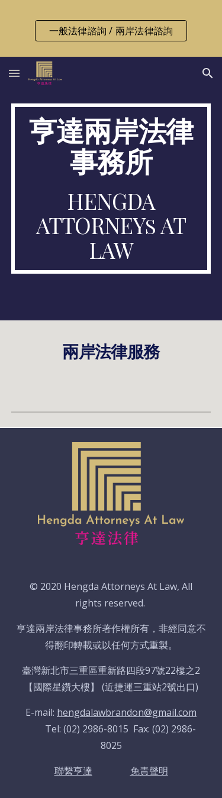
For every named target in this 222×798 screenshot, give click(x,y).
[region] (111, 28)
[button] (14, 73)
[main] (111, 188)
